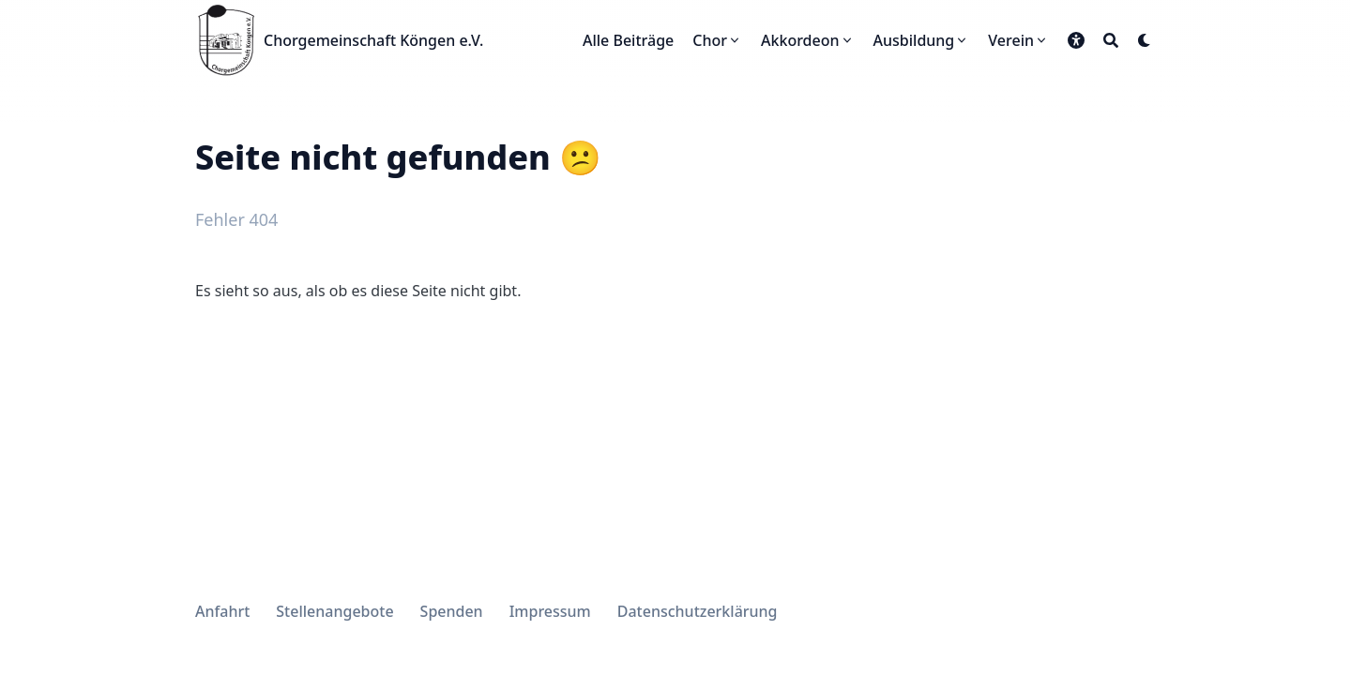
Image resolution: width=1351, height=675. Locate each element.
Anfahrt (222, 611)
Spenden (451, 611)
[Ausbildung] (921, 40)
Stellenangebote (334, 611)
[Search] (1110, 40)
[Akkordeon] (808, 40)
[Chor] (717, 40)
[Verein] (1018, 40)
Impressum (550, 611)
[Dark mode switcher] (1144, 40)
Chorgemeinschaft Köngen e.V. (373, 40)
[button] (1076, 40)
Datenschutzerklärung (697, 611)
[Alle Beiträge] (628, 40)
